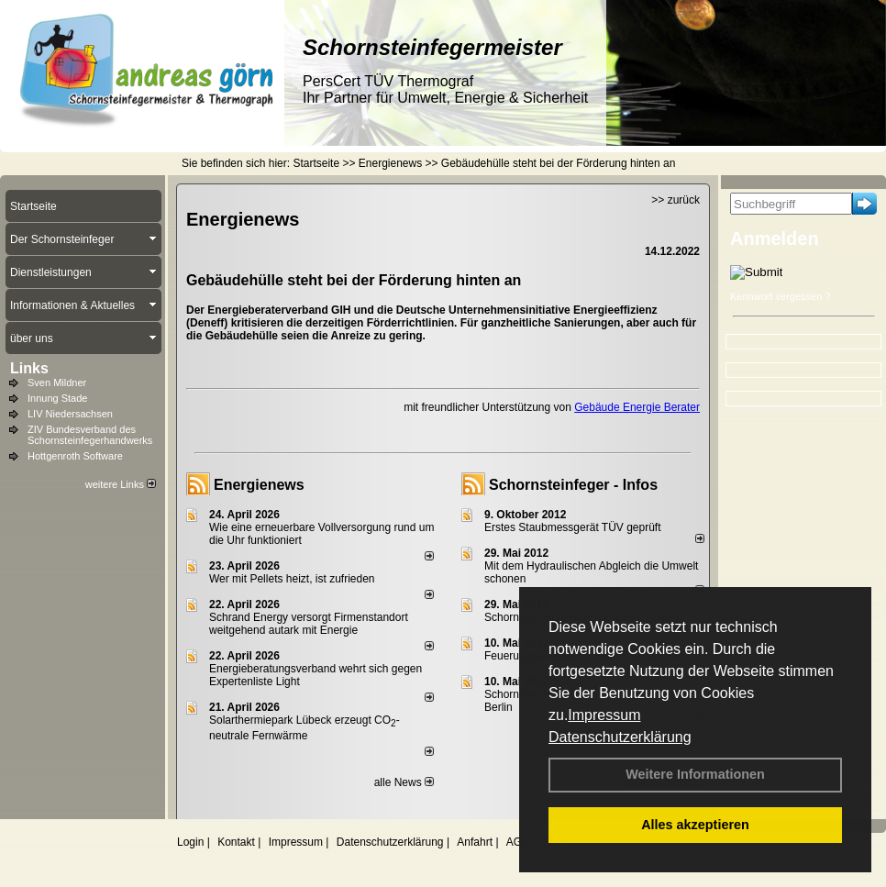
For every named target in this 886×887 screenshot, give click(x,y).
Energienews (259, 485)
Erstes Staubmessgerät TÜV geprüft (572, 527)
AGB (517, 842)
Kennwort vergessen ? (780, 296)
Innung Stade (57, 398)
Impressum (604, 715)
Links (29, 368)
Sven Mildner (57, 382)
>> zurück (675, 200)
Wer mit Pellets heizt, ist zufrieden (292, 578)
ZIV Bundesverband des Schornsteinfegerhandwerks (90, 435)
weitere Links (120, 484)
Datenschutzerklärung (620, 737)
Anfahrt (475, 842)
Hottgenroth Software (75, 455)
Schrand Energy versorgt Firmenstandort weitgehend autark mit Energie (308, 624)
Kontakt (236, 842)
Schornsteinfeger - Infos (573, 485)
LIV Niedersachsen (70, 413)
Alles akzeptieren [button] (695, 824)
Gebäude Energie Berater (637, 407)
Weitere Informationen (695, 774)
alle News (404, 782)
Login (190, 842)
